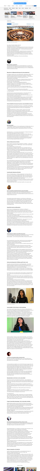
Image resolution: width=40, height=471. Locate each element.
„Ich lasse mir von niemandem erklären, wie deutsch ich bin (16, 357)
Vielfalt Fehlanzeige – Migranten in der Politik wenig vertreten (16, 233)
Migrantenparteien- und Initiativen (12, 64)
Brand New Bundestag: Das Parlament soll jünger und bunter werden (17, 421)
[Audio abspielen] (9, 24)
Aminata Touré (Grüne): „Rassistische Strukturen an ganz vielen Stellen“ (17, 190)
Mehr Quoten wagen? (10, 125)
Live (35, 5)
